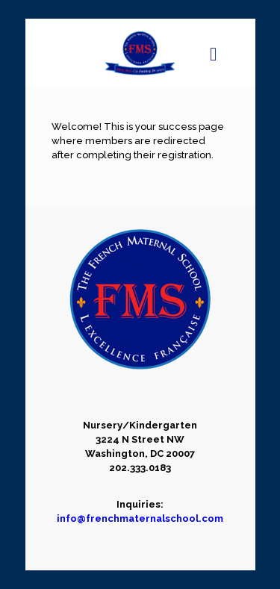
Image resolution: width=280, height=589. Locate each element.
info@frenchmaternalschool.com (140, 518)
